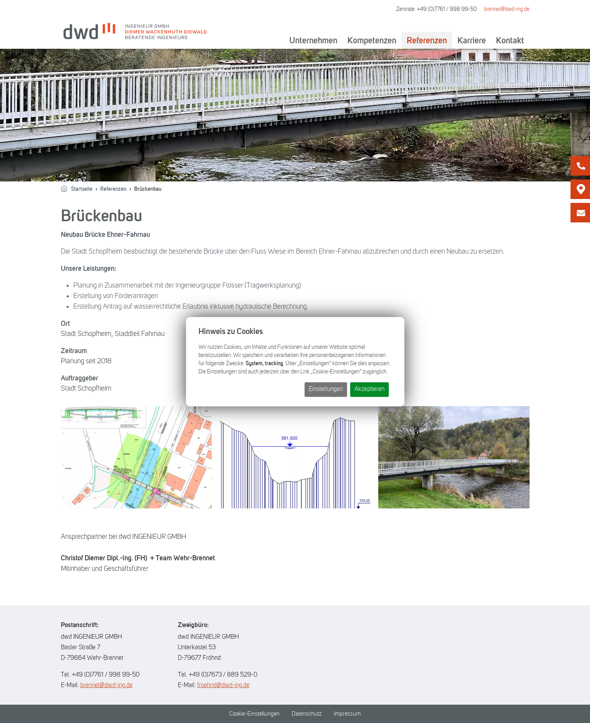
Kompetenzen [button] (371, 40)
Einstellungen (326, 389)
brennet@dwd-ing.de (507, 9)
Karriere (471, 40)
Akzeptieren (369, 389)
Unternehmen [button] (313, 40)
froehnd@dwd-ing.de (223, 685)
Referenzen (427, 40)
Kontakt (510, 40)
